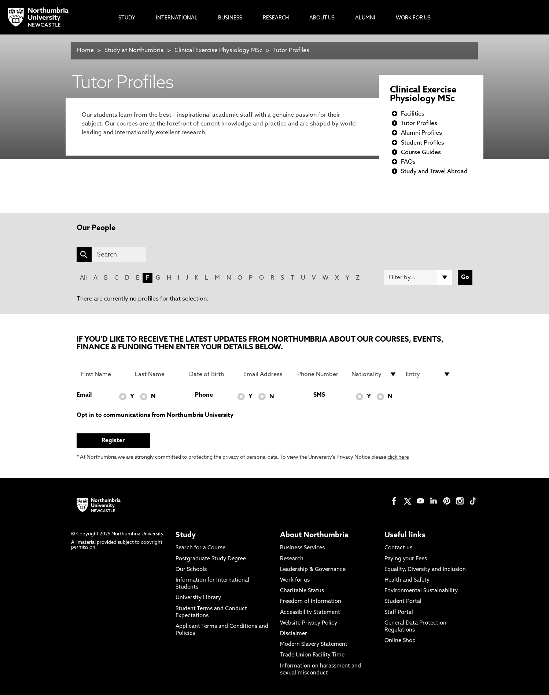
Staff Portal (398, 612)
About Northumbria (314, 535)
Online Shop (400, 641)
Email (84, 395)
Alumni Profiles (421, 133)
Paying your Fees (405, 559)
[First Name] (103, 374)
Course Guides (421, 153)
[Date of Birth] (211, 374)
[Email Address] (266, 374)
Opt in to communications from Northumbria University (155, 415)
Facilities (412, 114)
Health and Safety (407, 580)
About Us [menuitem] (322, 18)
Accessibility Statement (310, 612)
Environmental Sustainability (421, 591)
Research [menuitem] (276, 18)
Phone (204, 395)
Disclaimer (293, 634)
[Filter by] (418, 277)
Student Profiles (422, 143)
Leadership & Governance (313, 569)
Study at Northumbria (134, 51)
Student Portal (402, 601)
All (83, 278)
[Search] (119, 254)
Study (186, 535)
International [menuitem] (177, 18)
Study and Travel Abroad (434, 172)
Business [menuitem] (230, 18)
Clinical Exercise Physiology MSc (218, 51)
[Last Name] (157, 374)
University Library (198, 598)
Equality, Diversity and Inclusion (425, 569)
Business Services (302, 548)
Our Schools (191, 569)
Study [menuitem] (126, 18)
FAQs (408, 162)
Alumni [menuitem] (365, 18)
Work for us (295, 580)
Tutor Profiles (291, 51)
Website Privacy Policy (308, 623)
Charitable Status (302, 591)
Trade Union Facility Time (312, 655)
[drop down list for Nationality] (374, 374)
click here (398, 457)
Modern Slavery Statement (313, 644)
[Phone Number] (320, 374)
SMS (319, 395)
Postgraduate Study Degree (211, 559)
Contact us (398, 548)
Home (85, 51)
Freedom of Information (310, 601)
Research (291, 559)
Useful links (404, 535)
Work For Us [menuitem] (413, 18)
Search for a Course (200, 548)
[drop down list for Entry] (428, 374)
